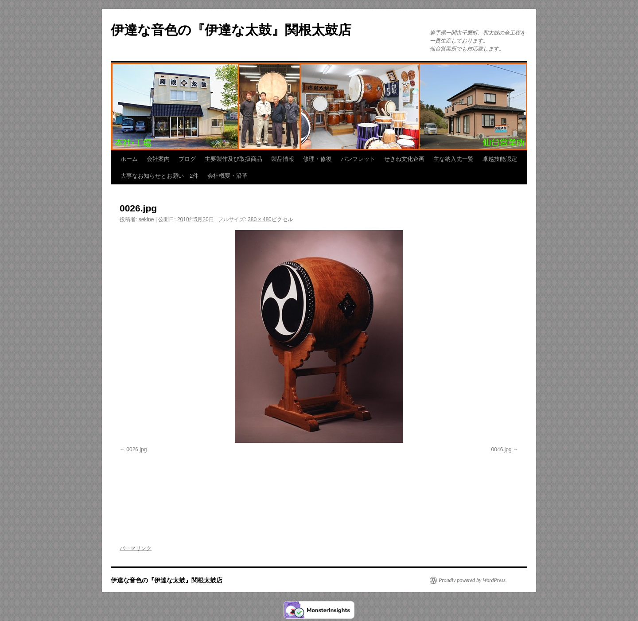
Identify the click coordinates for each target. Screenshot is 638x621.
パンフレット (358, 159)
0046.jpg (501, 449)
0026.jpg (136, 449)
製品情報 (282, 159)
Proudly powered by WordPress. (473, 580)
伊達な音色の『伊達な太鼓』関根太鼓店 (231, 30)
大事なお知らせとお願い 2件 (159, 175)
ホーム (129, 159)
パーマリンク (136, 548)
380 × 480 (260, 219)
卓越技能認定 (499, 159)
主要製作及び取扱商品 (233, 159)
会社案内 (158, 159)
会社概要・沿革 (227, 175)
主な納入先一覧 (453, 159)
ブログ (187, 159)
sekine (146, 219)
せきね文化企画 (404, 159)
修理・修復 (317, 159)
